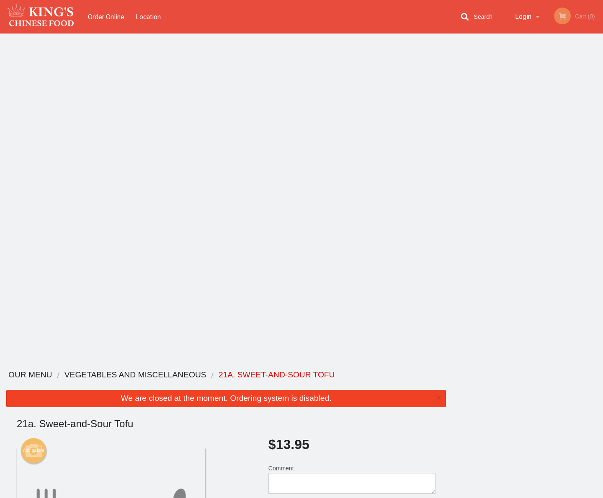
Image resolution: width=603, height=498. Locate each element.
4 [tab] (534, 172)
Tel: (437, 406)
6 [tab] (559, 172)
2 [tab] (509, 172)
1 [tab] (496, 172)
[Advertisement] (226, 335)
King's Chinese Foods (138, 375)
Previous (458, 118)
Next (597, 118)
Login (523, 17)
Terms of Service (315, 492)
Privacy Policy (359, 406)
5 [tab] (546, 172)
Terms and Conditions (368, 396)
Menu (279, 386)
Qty (294, 184)
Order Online (106, 17)
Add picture (33, 121)
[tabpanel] (527, 118)
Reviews (353, 386)
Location (149, 17)
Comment (352, 150)
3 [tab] (521, 172)
